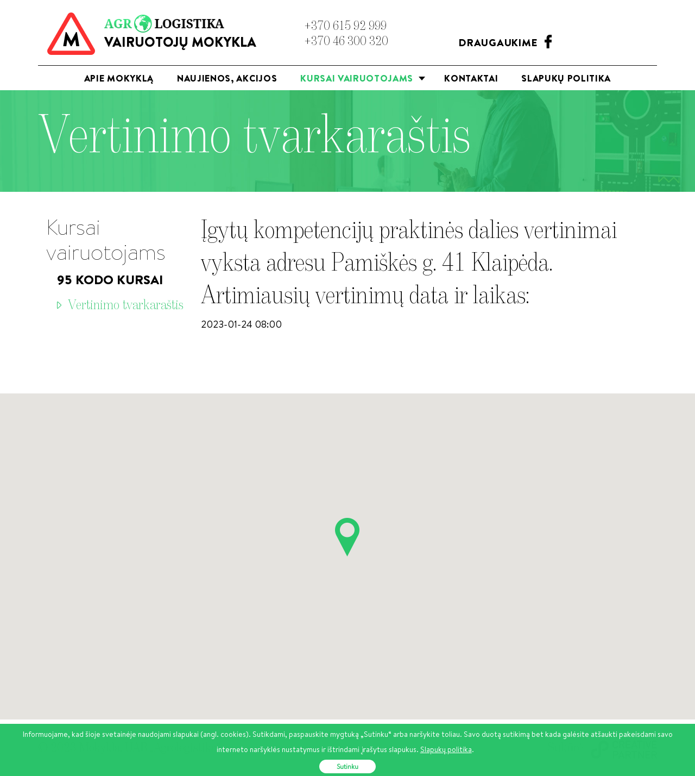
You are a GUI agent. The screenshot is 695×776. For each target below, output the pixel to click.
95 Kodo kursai (110, 279)
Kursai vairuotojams (363, 81)
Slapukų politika (566, 78)
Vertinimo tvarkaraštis (126, 305)
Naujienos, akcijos (227, 78)
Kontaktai (471, 78)
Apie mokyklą (119, 78)
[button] (347, 537)
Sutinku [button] (347, 766)
